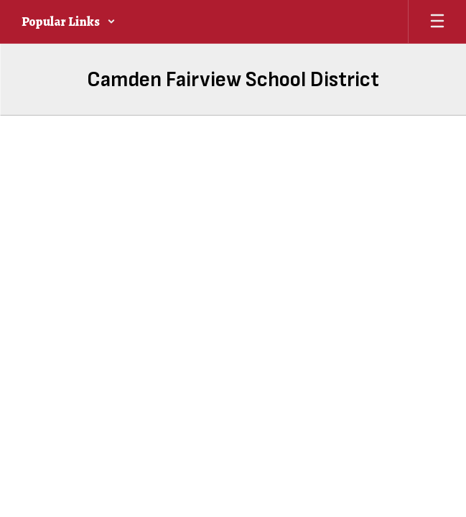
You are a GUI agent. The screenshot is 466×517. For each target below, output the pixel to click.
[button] (68, 21)
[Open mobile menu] (437, 21)
